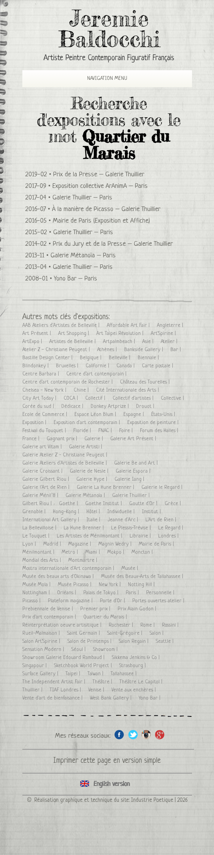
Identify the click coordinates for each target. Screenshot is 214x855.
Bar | (176, 350)
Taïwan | (96, 674)
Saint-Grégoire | (125, 633)
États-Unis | (164, 414)
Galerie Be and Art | (136, 463)
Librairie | (141, 536)
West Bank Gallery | (111, 698)
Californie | (98, 366)
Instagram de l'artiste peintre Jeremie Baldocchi (146, 734)
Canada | (126, 366)
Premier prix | (96, 609)
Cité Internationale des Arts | (128, 390)
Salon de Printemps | (90, 641)
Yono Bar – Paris (75, 278)
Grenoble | (34, 512)
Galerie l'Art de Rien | (46, 487)
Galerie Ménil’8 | (41, 495)
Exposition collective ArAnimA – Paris (100, 186)
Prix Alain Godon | (138, 609)
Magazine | (80, 544)
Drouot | (146, 406)
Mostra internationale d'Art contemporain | (69, 568)
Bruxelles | (68, 366)
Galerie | (94, 439)
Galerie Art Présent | (134, 439)
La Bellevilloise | (40, 528)
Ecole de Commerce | (45, 414)
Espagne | (134, 414)
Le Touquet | (36, 536)
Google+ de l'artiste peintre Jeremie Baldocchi (160, 734)
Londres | (169, 536)
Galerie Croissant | (43, 471)
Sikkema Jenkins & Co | (136, 658)
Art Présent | (37, 333)
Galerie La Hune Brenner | (106, 487)
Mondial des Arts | (42, 560)
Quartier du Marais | (105, 617)
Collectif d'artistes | (134, 398)
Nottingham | (36, 593)
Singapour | (35, 666)
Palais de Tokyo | (101, 593)
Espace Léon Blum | (96, 414)
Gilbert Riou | (37, 504)
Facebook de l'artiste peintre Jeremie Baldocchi (119, 734)
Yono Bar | (150, 698)
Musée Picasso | (75, 585)
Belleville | (120, 358)
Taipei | (74, 674)
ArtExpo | (33, 342)
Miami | (93, 552)
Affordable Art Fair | (129, 325)
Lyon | (29, 544)
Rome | (148, 625)
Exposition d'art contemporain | (87, 423)
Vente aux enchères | (134, 690)
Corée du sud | (39, 406)
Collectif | (96, 398)
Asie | (148, 342)
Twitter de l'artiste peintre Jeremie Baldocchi (133, 734)
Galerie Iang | (130, 479)
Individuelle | (121, 512)
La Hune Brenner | (84, 528)
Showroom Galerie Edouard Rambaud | (64, 658)
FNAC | (105, 431)
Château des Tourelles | (145, 382)
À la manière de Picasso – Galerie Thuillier (106, 209)
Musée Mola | (37, 585)
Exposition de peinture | (153, 423)
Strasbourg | (133, 666)
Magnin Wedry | (115, 544)
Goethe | (69, 504)
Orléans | (67, 593)
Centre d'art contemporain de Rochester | (68, 382)
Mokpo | (116, 552)
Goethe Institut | (104, 504)
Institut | (152, 512)
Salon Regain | (134, 641)
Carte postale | (158, 366)
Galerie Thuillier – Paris (82, 197)
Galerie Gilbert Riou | (46, 479)
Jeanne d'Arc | (124, 520)
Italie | (94, 520)
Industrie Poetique (152, 800)
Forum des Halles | (160, 431)
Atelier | (170, 342)
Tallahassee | (124, 674)
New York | (110, 585)
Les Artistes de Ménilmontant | (90, 536)
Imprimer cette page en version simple (107, 761)
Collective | (173, 398)
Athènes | (107, 350)
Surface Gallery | (41, 674)
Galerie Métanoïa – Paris (83, 255)
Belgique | (91, 358)
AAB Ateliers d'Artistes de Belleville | (61, 325)
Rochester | (122, 625)
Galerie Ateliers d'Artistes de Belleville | (65, 463)
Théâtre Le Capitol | (142, 682)
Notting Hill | (142, 585)
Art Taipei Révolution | (120, 333)
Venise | (97, 690)
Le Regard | (171, 528)
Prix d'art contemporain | (50, 617)
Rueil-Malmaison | (41, 633)
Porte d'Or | (113, 601)
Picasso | (32, 601)
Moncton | (142, 552)
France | (31, 439)
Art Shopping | (74, 333)
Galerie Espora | (134, 471)
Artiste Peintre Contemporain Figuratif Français (109, 58)
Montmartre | (83, 560)
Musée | (130, 568)
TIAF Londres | (66, 690)
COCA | (71, 398)
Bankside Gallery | (144, 350)
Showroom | (106, 649)
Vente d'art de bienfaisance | (53, 698)
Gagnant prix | (63, 439)
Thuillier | (33, 690)
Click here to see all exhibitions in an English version (107, 784)
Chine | (82, 390)
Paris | (133, 593)
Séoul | (79, 649)
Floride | (83, 431)
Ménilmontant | (39, 552)
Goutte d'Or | (144, 504)
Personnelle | (161, 593)
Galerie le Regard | (163, 487)
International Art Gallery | (51, 520)
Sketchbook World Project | (83, 666)
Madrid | (52, 544)
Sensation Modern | (44, 649)
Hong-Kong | (67, 512)
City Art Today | (40, 398)
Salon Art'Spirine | (42, 641)
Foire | (126, 431)
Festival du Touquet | (44, 431)
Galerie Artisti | (86, 447)
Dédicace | (73, 406)
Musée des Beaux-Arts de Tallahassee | (143, 577)
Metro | (70, 552)
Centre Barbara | (41, 374)
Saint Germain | (84, 633)
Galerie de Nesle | (90, 471)
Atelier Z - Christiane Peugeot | (56, 350)
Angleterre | (171, 325)
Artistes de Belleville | (73, 342)
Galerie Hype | (92, 479)
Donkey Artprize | (110, 406)
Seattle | (165, 641)
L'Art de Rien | (161, 520)
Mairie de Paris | (157, 544)
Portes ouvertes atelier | (159, 601)
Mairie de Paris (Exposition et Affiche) (101, 221)
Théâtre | (103, 682)
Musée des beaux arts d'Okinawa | (58, 577)
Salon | (157, 633)
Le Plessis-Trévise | (131, 528)
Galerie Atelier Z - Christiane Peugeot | (65, 455)
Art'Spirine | (164, 333)
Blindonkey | (36, 366)
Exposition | (35, 423)
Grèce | (173, 504)
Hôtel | (93, 512)
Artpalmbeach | (119, 342)
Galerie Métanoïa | (86, 495)
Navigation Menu (100, 78)
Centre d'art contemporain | (97, 374)
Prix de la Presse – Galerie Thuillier (98, 174)
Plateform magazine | (71, 601)
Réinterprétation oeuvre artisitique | (62, 625)
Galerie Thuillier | (131, 495)
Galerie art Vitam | (42, 447)
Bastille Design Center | (48, 358)
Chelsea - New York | (45, 390)
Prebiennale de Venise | (48, 609)
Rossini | (171, 625)
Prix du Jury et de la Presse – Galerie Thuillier (113, 244)
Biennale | (149, 358)
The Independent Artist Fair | (54, 682)
